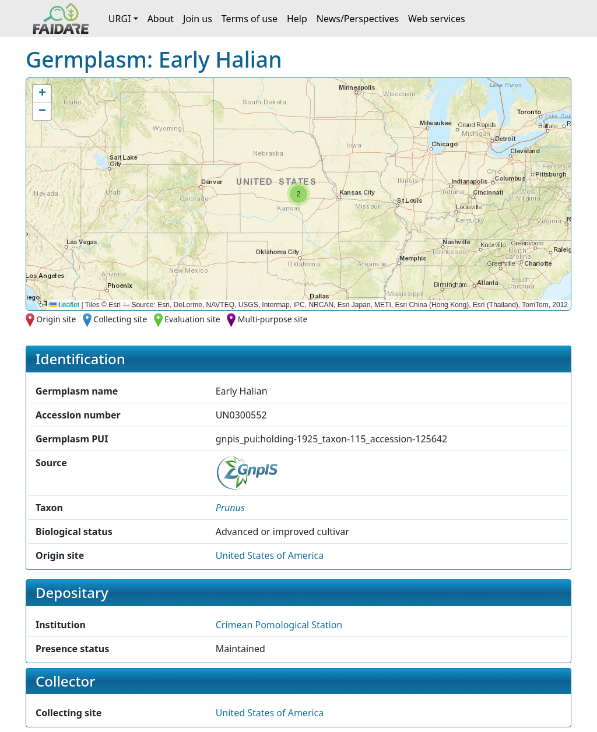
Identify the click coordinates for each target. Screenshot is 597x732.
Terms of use (250, 18)
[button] (298, 194)
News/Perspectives (358, 18)
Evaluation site (192, 319)
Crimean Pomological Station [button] (279, 624)
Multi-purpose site (273, 319)
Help (297, 18)
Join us (197, 18)
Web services (436, 18)
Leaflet (64, 305)
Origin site (56, 319)
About (161, 18)
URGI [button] (119, 18)
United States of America (270, 555)
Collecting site (120, 319)
